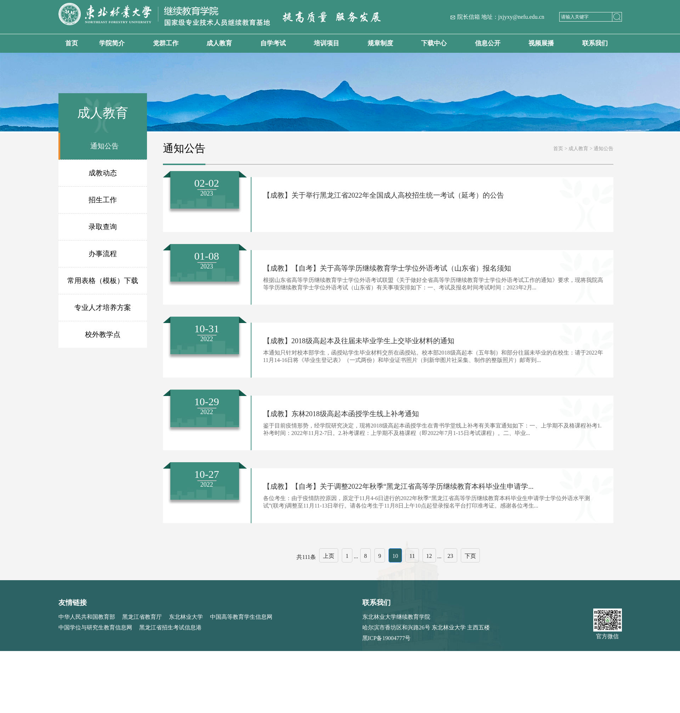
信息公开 (487, 43)
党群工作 (165, 43)
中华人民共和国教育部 (86, 617)
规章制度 (380, 43)
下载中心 (434, 43)
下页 (470, 556)
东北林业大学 (186, 617)
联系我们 (595, 43)
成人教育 (219, 43)
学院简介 (112, 43)
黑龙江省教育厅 (142, 617)
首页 (71, 43)
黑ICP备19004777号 (386, 638)
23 (450, 556)
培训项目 (326, 43)
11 (412, 556)
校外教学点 (102, 334)
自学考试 (273, 43)
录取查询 (103, 227)
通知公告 (104, 146)
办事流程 (103, 254)
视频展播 (541, 43)
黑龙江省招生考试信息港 (170, 627)
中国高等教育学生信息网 (241, 617)
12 (429, 556)
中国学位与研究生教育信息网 (95, 627)
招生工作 (103, 200)
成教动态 (103, 173)
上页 (328, 556)
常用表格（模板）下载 (102, 280)
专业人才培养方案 (102, 307)
